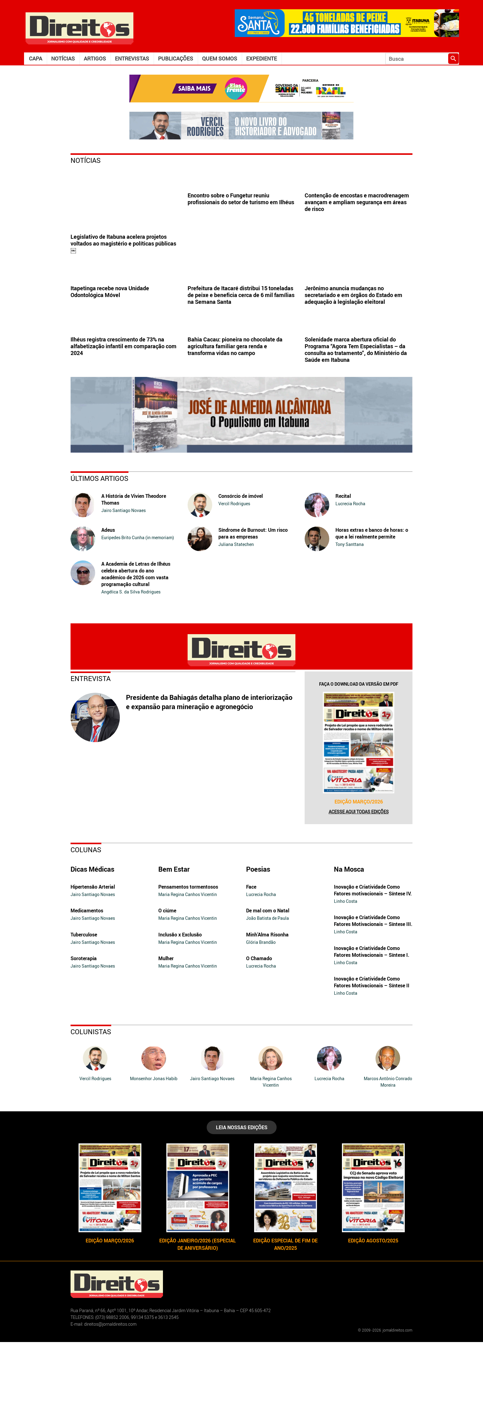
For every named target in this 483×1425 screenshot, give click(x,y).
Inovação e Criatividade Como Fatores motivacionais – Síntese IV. (373, 973)
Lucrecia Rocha (350, 586)
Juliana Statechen (236, 627)
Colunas (86, 932)
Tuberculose (84, 1017)
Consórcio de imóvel (240, 579)
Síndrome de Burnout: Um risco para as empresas (253, 616)
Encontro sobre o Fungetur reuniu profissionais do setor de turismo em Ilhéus (241, 240)
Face (251, 969)
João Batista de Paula (267, 1001)
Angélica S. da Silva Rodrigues (130, 675)
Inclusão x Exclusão (180, 1017)
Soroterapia (84, 1041)
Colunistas (91, 1114)
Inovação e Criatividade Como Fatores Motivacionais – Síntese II (371, 1065)
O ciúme (167, 993)
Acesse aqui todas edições (359, 895)
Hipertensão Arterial (93, 969)
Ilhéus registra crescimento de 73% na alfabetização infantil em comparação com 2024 (124, 429)
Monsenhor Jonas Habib (153, 1161)
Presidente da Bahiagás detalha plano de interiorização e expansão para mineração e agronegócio (209, 785)
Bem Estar (174, 952)
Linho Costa (345, 984)
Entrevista (91, 761)
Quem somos (219, 58)
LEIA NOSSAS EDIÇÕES (241, 1210)
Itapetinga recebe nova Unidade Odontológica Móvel (110, 333)
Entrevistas (132, 58)
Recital (343, 579)
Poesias (258, 952)
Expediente (261, 58)
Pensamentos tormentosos (188, 969)
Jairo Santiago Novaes (123, 593)
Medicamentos (87, 993)
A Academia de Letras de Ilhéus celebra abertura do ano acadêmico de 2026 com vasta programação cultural (135, 657)
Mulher (166, 1041)
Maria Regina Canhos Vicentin (187, 977)
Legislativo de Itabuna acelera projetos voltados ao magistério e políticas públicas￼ (123, 243)
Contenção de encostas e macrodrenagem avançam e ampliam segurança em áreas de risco (357, 243)
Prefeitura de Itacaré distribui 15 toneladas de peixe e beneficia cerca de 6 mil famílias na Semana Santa (241, 336)
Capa (35, 58)
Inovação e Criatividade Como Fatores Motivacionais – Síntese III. (373, 1003)
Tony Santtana (349, 627)
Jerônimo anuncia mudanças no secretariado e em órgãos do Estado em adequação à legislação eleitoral (353, 336)
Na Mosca (349, 952)
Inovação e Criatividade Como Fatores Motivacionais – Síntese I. (371, 1034)
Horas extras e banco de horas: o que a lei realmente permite (371, 616)
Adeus (108, 612)
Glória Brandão (261, 1025)
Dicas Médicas (92, 952)
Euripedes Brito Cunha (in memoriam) (137, 620)
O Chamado (259, 1041)
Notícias (63, 58)
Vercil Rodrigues (234, 586)
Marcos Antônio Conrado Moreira (388, 1165)
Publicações (175, 58)
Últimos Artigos (99, 561)
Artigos (95, 58)
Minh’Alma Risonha (267, 1017)
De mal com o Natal (267, 993)
